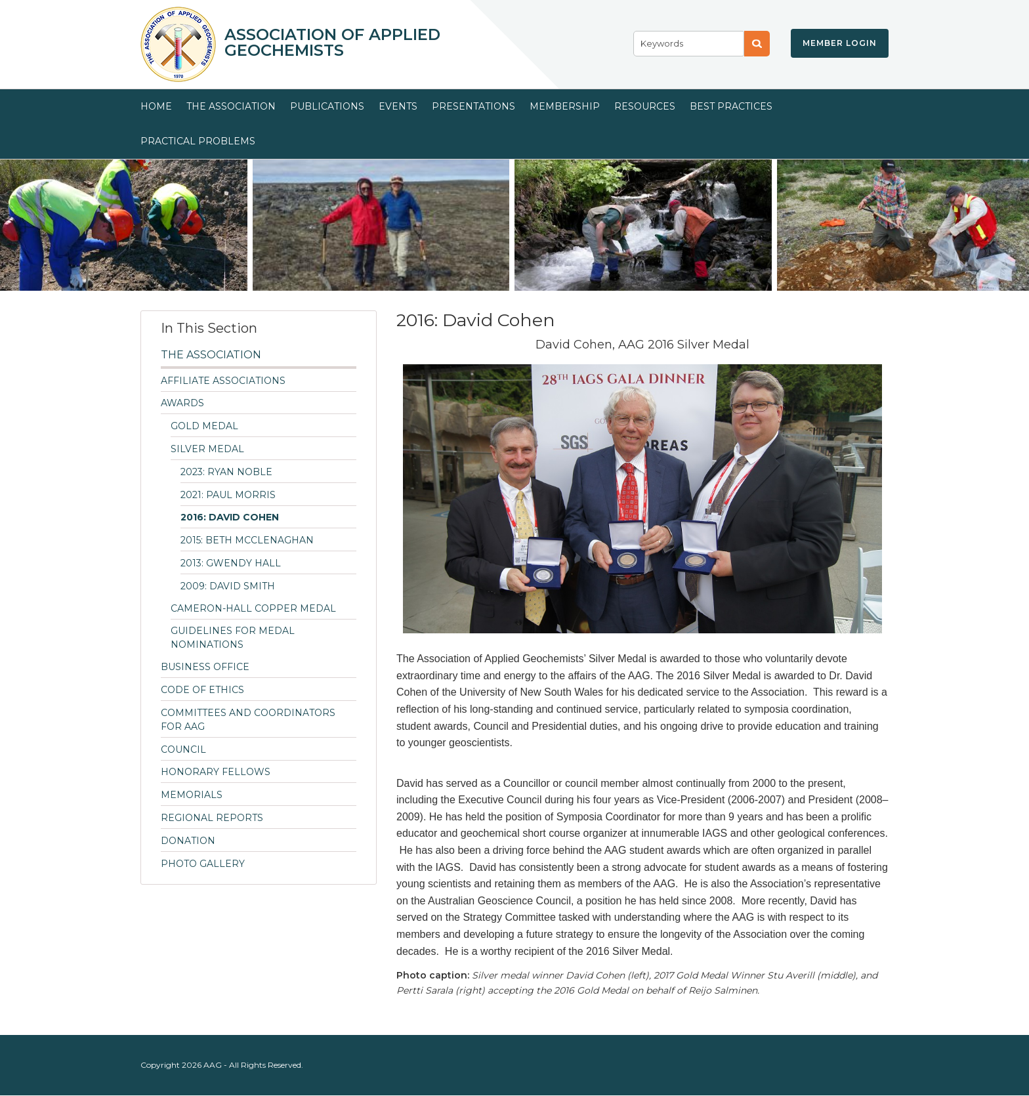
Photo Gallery (203, 864)
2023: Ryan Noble (226, 472)
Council (183, 749)
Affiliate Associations (223, 381)
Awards (182, 403)
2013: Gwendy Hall (230, 563)
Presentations (473, 106)
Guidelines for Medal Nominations (233, 637)
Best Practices (731, 106)
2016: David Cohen (229, 517)
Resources (644, 106)
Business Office (205, 667)
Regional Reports (212, 818)
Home (156, 106)
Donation (188, 841)
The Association (231, 106)
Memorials (191, 795)
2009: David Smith (227, 586)
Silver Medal (207, 449)
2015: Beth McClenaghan (247, 540)
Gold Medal (204, 426)
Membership (565, 106)
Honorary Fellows (215, 772)
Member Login (840, 43)
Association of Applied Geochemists (332, 42)
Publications (327, 106)
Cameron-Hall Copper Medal (253, 608)
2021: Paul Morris (228, 495)
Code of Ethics (202, 690)
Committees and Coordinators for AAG (248, 719)
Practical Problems (197, 141)
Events (398, 106)
